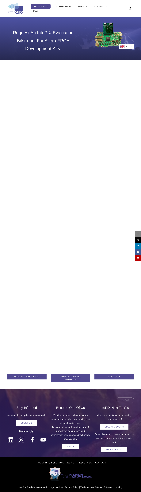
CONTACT (100, 462)
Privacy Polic (71, 487)
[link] (109, 24)
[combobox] (126, 46)
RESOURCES (85, 462)
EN (124, 46)
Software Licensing (113, 487)
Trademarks (86, 487)
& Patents (97, 487)
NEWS (70, 462)
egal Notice (56, 487)
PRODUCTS (41, 462)
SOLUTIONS (57, 462)
